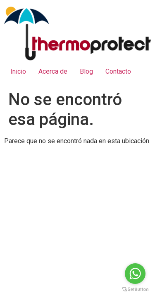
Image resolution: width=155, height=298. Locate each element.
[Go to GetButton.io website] (135, 289)
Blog (86, 71)
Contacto (118, 71)
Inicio (18, 71)
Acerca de (52, 71)
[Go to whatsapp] (135, 273)
